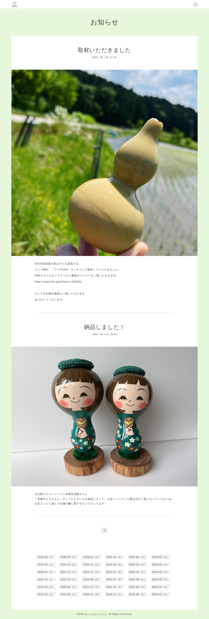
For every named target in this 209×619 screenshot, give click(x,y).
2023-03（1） (160, 572)
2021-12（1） (91, 586)
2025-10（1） (114, 557)
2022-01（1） (68, 586)
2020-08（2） (137, 594)
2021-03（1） (160, 586)
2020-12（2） (91, 594)
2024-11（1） (91, 564)
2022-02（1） (45, 586)
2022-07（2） (114, 579)
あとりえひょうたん (96, 614)
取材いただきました (104, 50)
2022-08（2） (91, 579)
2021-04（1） (137, 586)
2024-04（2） (137, 564)
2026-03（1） (45, 557)
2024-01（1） (45, 572)
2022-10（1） (68, 579)
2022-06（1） (137, 579)
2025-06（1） (137, 557)
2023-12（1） (68, 572)
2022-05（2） (160, 579)
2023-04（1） (137, 572)
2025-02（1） (45, 564)
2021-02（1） (45, 594)
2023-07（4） (114, 572)
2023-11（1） (91, 572)
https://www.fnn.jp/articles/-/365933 (58, 281)
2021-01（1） (68, 594)
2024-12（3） (68, 564)
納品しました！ (104, 327)
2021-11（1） (114, 586)
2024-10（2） (114, 564)
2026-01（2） (91, 557)
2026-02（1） (68, 557)
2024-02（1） (160, 564)
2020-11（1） (114, 594)
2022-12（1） (45, 579)
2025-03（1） (160, 557)
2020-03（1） (160, 594)
